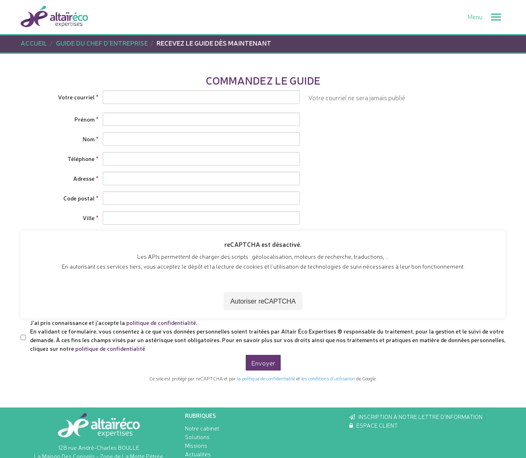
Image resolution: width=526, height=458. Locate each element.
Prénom (84, 119)
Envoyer (263, 362)
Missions (196, 445)
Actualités (198, 454)
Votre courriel (76, 97)
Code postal (79, 198)
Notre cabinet (202, 428)
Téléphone (81, 158)
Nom (89, 139)
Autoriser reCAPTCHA (262, 301)
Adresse (84, 178)
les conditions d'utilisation (328, 378)
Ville (89, 217)
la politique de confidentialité (266, 378)
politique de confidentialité (161, 322)
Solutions (197, 436)
